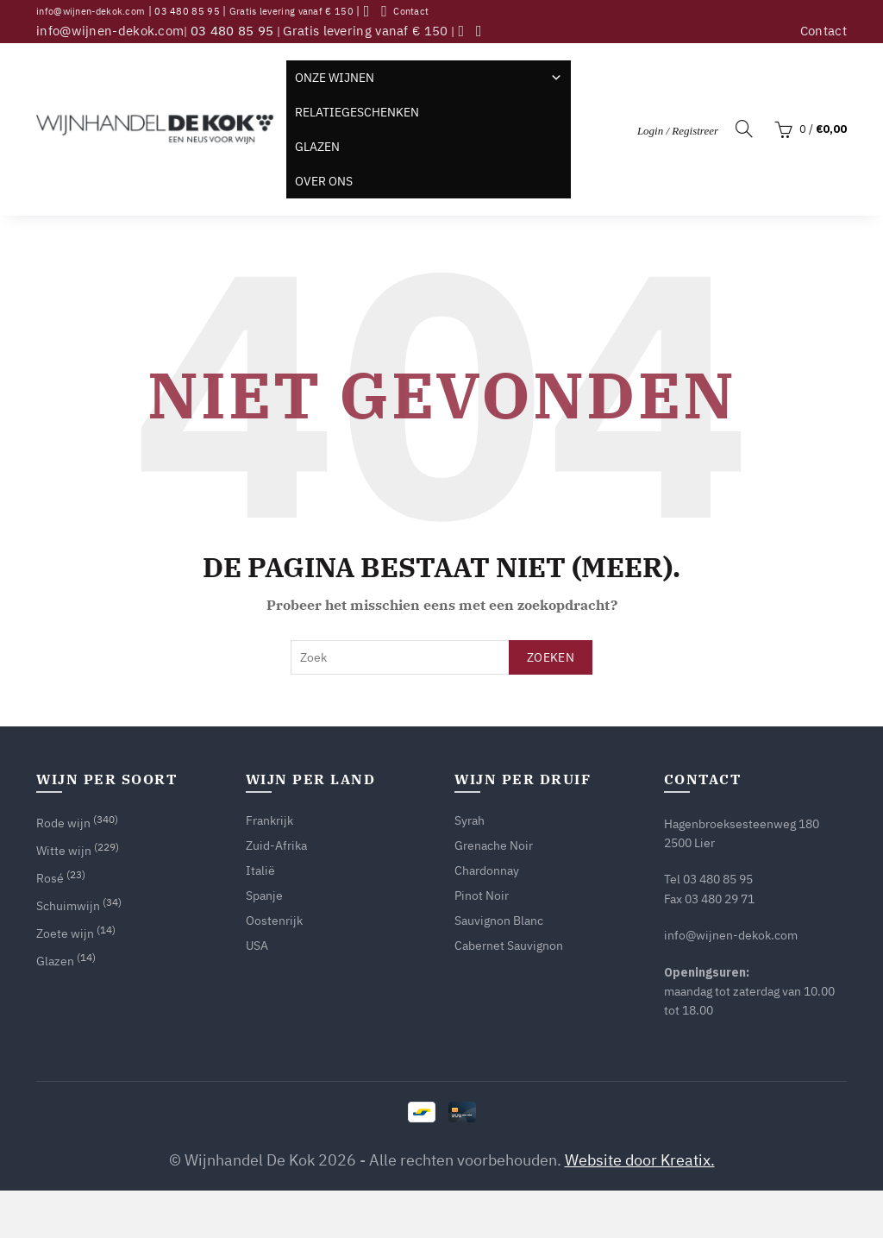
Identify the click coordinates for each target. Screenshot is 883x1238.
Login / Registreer (677, 130)
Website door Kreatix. (640, 1160)
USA (257, 945)
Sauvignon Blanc (498, 920)
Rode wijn (63, 823)
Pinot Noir (481, 895)
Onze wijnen (428, 77)
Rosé (50, 878)
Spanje (264, 895)
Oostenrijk (274, 920)
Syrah (469, 820)
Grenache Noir (493, 845)
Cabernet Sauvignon (508, 945)
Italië (260, 870)
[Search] (744, 128)
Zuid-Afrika (276, 845)
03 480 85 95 (187, 11)
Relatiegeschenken (357, 112)
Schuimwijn (68, 906)
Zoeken (550, 657)
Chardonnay (486, 870)
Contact (411, 11)
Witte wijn (63, 850)
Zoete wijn (65, 933)
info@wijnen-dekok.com (90, 11)
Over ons (324, 181)
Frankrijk (269, 820)
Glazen (317, 146)
